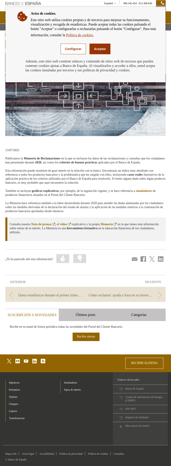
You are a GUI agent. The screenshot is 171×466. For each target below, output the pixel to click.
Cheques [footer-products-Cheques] (13, 404)
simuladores (144, 191)
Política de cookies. (80, 35)
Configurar (73, 49)
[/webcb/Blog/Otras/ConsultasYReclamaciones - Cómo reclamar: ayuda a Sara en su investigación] (126, 295)
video (65, 224)
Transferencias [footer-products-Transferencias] (16, 418)
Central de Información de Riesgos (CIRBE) (144, 399)
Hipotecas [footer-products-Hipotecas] (14, 382)
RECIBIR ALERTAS (144, 363)
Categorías (139, 315)
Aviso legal (28, 453)
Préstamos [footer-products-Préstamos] (14, 389)
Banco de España (134, 388)
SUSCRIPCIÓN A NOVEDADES (32, 315)
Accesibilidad (46, 453)
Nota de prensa (43, 224)
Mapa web (10, 453)
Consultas (119, 453)
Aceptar (100, 49)
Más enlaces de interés (137, 425)
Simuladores (70, 382)
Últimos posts (85, 315)
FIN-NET (130, 408)
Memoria (108, 224)
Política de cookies (98, 453)
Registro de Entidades (137, 417)
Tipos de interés (72, 389)
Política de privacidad (71, 453)
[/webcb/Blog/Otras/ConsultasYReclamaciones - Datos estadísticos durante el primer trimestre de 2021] (45, 295)
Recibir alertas (86, 336)
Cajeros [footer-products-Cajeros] (13, 411)
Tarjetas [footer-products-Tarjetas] (13, 396)
